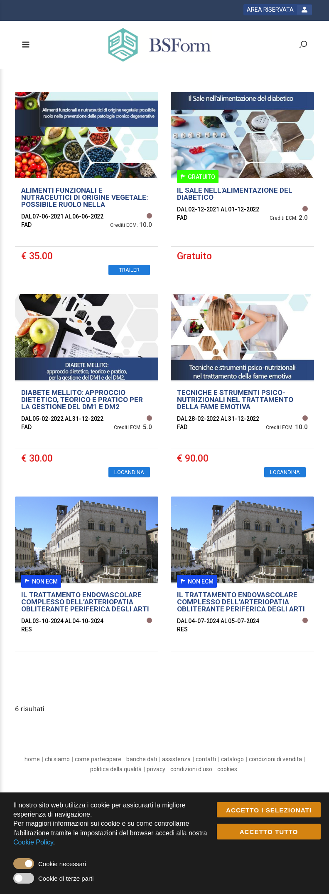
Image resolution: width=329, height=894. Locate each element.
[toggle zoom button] (303, 45)
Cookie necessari (62, 863)
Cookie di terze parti (65, 878)
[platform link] (159, 44)
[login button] (277, 9)
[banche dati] (141, 759)
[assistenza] (176, 759)
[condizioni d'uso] (191, 769)
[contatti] (206, 759)
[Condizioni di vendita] (275, 759)
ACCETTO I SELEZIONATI (269, 810)
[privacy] (156, 769)
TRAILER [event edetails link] (129, 270)
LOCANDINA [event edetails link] (129, 472)
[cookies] (227, 769)
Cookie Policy (33, 842)
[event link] (86, 187)
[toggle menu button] (25, 45)
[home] (32, 759)
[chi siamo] (57, 759)
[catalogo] (232, 759)
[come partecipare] (98, 759)
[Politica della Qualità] (116, 769)
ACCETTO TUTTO (269, 832)
